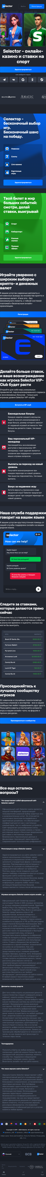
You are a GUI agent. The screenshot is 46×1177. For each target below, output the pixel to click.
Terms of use (3, 1166)
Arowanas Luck (11, 657)
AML (21, 1138)
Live (23, 1173)
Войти (23, 6)
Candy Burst (10, 662)
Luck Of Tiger (10, 668)
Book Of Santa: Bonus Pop (15, 639)
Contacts (22, 1166)
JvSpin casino (5, 1136)
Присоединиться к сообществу (23, 721)
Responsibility (12, 1166)
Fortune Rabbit (11, 645)
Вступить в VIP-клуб (23, 405)
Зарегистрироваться (23, 70)
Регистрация (37, 6)
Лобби (4, 1173)
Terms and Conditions (16, 1136)
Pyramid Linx (10, 651)
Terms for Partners (30, 1136)
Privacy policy (40, 1136)
